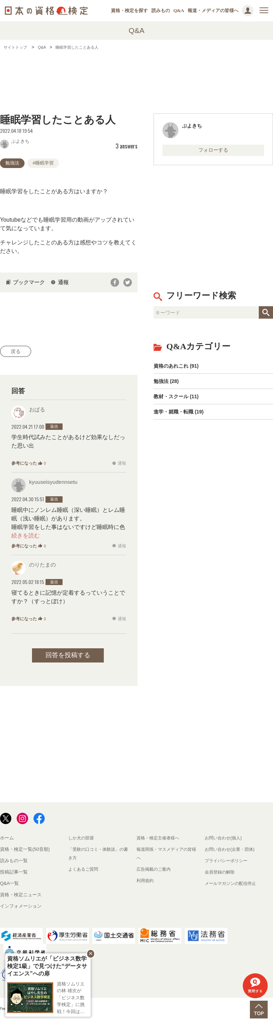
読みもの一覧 (14, 862)
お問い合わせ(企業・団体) (232, 851)
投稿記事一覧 (14, 873)
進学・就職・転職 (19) (182, 421)
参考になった (28, 465)
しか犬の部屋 (82, 839)
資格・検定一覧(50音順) (25, 851)
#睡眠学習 (43, 163)
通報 (59, 282)
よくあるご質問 (84, 871)
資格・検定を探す (129, 10)
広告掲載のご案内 (154, 871)
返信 (54, 428)
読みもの (160, 10)
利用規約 (145, 882)
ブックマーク (25, 282)
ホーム (7, 839)
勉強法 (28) (168, 386)
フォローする (213, 151)
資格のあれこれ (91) (179, 369)
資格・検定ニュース (21, 896)
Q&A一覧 (9, 885)
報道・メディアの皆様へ (213, 10)
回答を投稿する (68, 656)
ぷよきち (15, 140)
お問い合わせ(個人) (225, 839)
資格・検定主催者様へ (159, 839)
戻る (17, 352)
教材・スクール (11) (179, 403)
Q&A (178, 10)
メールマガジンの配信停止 (232, 885)
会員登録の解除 (221, 873)
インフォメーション (21, 907)
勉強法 (12, 163)
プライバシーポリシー (228, 862)
